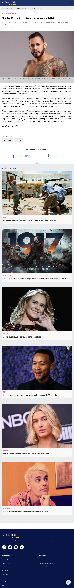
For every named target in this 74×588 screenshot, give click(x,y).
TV (3, 585)
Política (4, 567)
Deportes (5, 574)
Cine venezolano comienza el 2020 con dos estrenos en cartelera (29, 220)
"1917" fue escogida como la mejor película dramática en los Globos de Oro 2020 (35, 278)
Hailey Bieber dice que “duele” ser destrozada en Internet (26, 453)
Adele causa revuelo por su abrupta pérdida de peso (24, 336)
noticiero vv (8, 140)
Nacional (5, 559)
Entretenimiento (7, 8)
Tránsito (40, 559)
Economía (5, 570)
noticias (18, 140)
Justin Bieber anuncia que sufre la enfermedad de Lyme (25, 511)
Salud (4, 582)
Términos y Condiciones (45, 563)
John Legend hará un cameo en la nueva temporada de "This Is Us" (30, 395)
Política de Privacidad (44, 567)
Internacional (6, 563)
